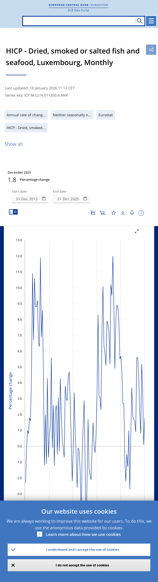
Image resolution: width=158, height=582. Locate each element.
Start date (19, 191)
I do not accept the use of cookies (82, 565)
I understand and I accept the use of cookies (82, 549)
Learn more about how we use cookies (83, 534)
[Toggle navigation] (151, 21)
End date (59, 191)
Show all (14, 144)
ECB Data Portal (78, 10)
